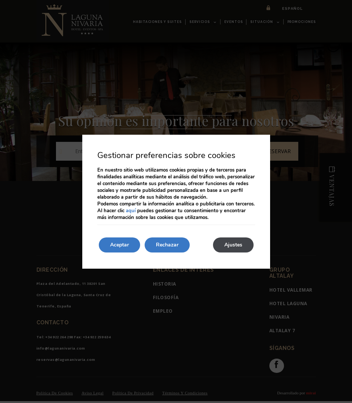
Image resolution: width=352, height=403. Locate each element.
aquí (131, 210)
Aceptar (119, 244)
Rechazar (167, 244)
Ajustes (233, 244)
